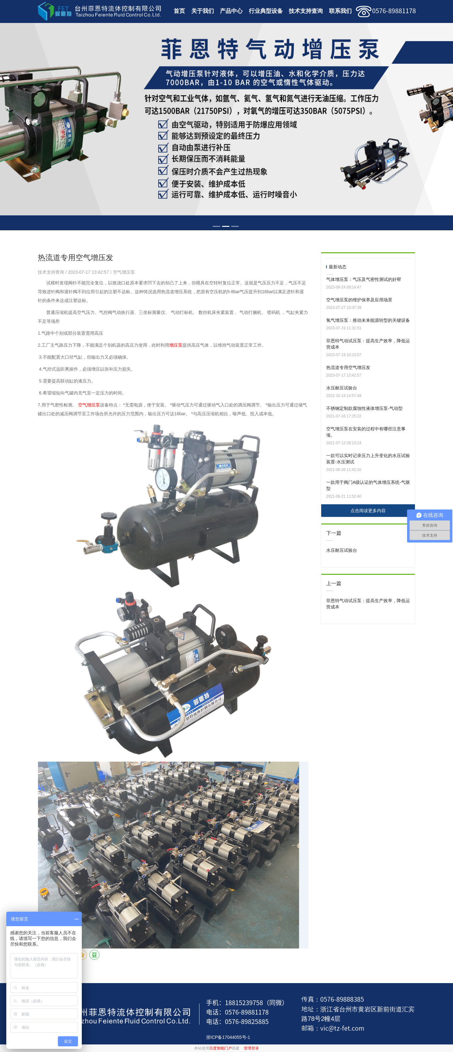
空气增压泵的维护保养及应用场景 (359, 299)
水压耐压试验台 (341, 387)
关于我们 (202, 11)
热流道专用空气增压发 (348, 367)
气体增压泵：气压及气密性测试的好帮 (363, 279)
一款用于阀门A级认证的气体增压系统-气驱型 (368, 485)
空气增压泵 (124, 272)
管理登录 (251, 1048)
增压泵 (175, 345)
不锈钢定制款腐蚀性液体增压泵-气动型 (364, 408)
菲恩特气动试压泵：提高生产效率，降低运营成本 (368, 344)
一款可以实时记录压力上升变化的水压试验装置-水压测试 (368, 458)
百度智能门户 (220, 1048)
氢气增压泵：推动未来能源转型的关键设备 (368, 320)
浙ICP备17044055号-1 (228, 1037)
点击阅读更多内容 (368, 510)
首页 (179, 11)
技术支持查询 (306, 11)
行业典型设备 (266, 11)
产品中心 (231, 11)
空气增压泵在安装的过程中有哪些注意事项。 (365, 432)
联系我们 (340, 11)
